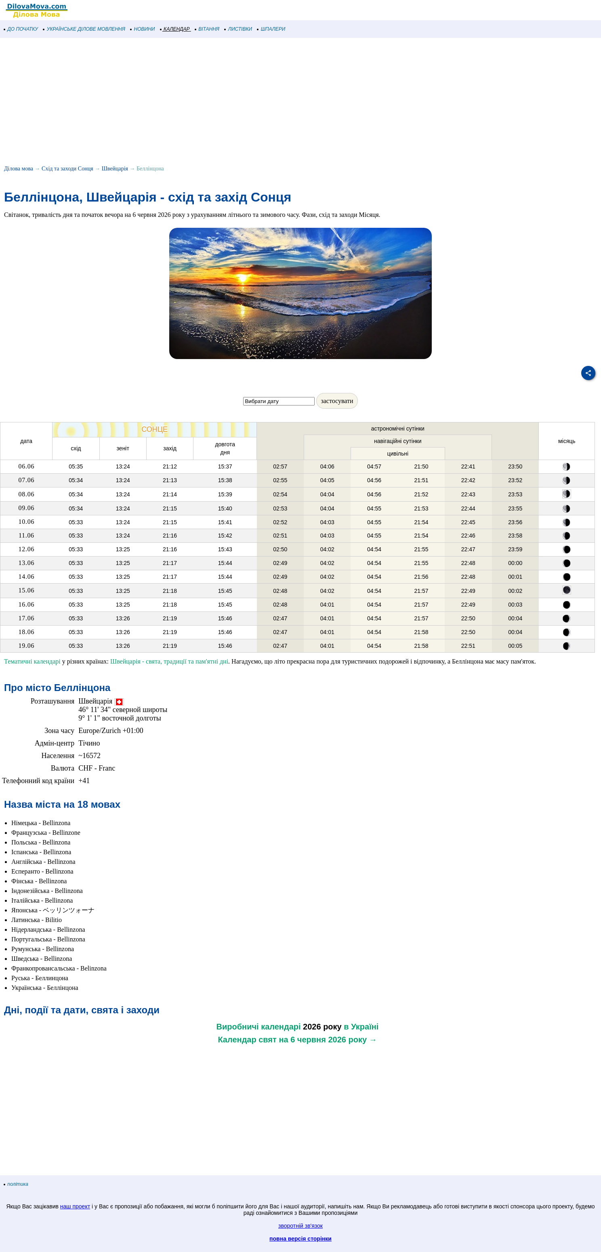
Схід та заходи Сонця (67, 169)
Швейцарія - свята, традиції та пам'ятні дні (169, 661)
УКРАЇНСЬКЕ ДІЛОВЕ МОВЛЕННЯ (84, 29)
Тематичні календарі (32, 661)
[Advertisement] (242, 102)
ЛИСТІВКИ (238, 29)
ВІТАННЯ (207, 29)
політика (16, 1184)
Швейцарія (115, 169)
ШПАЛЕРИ (271, 29)
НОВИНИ (142, 29)
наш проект (75, 1206)
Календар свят (247, 1039)
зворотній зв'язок (300, 1226)
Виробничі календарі (258, 1026)
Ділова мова (18, 169)
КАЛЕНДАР (175, 29)
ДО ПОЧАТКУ (21, 29)
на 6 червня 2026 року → (328, 1039)
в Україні (361, 1026)
